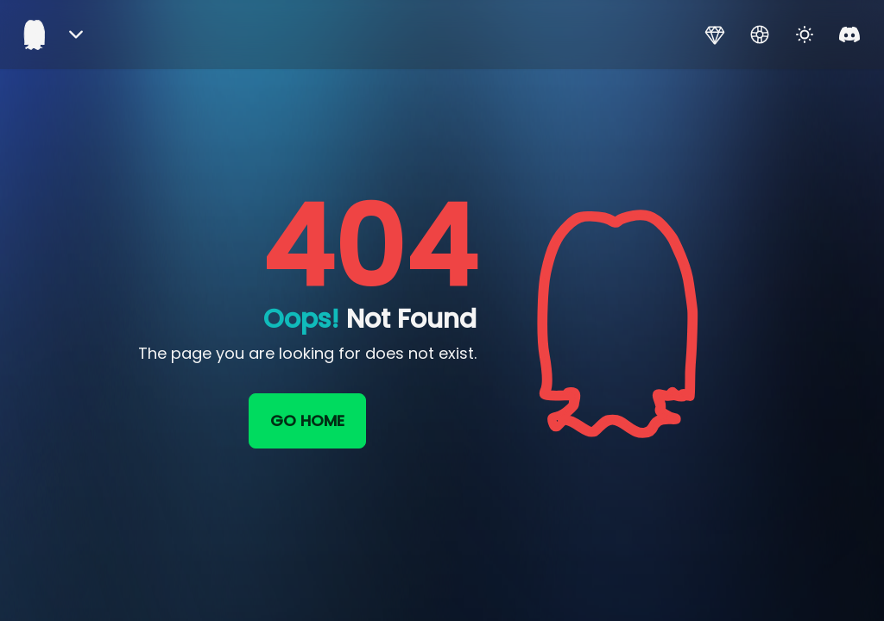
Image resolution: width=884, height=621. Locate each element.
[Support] (759, 34)
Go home (307, 420)
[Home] (34, 34)
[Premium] (715, 34)
